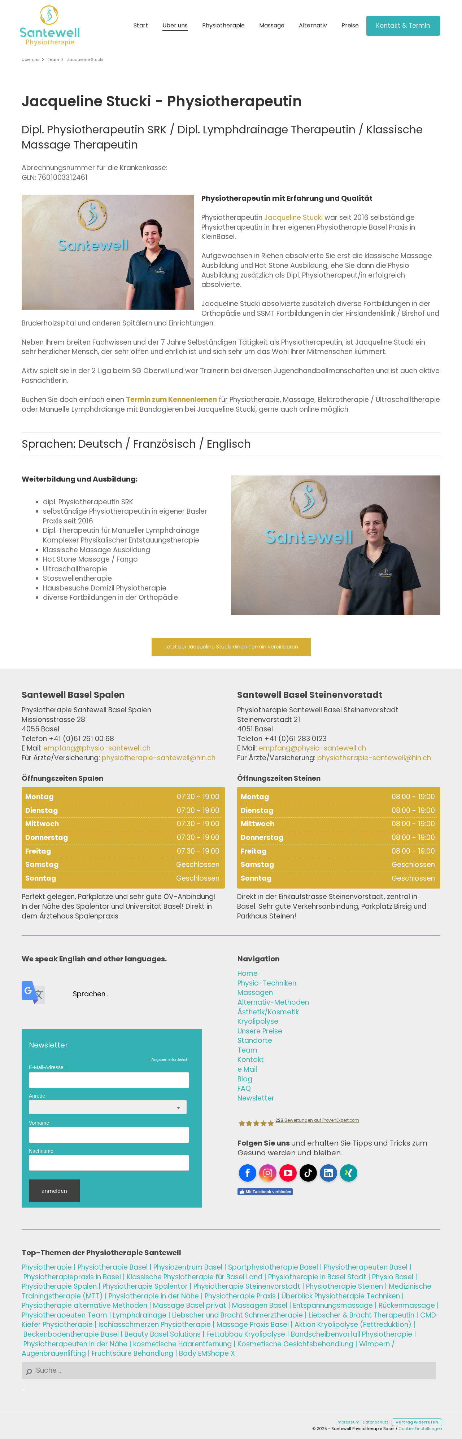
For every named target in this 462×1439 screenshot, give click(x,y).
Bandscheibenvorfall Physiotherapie (351, 1334)
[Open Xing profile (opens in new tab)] (348, 1173)
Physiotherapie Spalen (59, 1286)
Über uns (175, 25)
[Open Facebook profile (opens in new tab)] (247, 1173)
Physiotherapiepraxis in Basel (72, 1277)
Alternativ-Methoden (273, 1002)
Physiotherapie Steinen (344, 1286)
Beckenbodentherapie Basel (71, 1334)
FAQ (244, 1088)
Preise (350, 25)
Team (53, 59)
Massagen (255, 992)
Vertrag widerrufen (417, 1422)
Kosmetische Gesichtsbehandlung (295, 1344)
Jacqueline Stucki (85, 59)
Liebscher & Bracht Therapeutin (361, 1315)
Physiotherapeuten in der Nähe (75, 1344)
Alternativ (313, 25)
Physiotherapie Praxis (240, 1296)
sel (259, 1305)
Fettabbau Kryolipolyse (245, 1334)
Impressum (347, 1422)
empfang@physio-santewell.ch (97, 748)
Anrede (37, 1096)
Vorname (39, 1123)
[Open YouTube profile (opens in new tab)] (288, 1173)
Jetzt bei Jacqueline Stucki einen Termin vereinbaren (231, 646)
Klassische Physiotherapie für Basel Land (194, 1277)
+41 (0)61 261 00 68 (81, 739)
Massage (271, 25)
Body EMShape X (207, 1353)
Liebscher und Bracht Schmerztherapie (237, 1315)
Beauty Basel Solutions (163, 1334)
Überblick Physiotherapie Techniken (341, 1296)
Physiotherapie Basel (113, 1267)
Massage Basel (178, 1305)
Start (141, 25)
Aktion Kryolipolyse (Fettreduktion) (353, 1324)
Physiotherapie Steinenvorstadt (246, 1286)
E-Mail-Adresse (48, 1067)
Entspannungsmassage (333, 1305)
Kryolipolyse (257, 1021)
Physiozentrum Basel (187, 1267)
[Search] (229, 1370)
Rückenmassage (407, 1305)
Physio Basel (392, 1277)
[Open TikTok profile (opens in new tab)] (308, 1173)
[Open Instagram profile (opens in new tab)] (267, 1173)
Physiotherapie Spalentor (145, 1286)
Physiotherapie (223, 25)
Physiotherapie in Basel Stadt (317, 1277)
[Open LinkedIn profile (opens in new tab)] (328, 1173)
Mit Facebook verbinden (265, 1192)
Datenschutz (375, 1422)
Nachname (41, 1151)
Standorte (254, 1040)
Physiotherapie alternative (84, 1305)
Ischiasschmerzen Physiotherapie (155, 1324)
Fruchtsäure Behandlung (132, 1353)
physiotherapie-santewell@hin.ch (158, 758)
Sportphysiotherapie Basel (273, 1267)
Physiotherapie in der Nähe (154, 1296)
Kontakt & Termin (403, 25)
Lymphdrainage (139, 1315)
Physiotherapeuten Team (64, 1315)
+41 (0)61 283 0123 (295, 739)
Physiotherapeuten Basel (365, 1267)
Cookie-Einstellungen (420, 1428)
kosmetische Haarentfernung (182, 1344)
